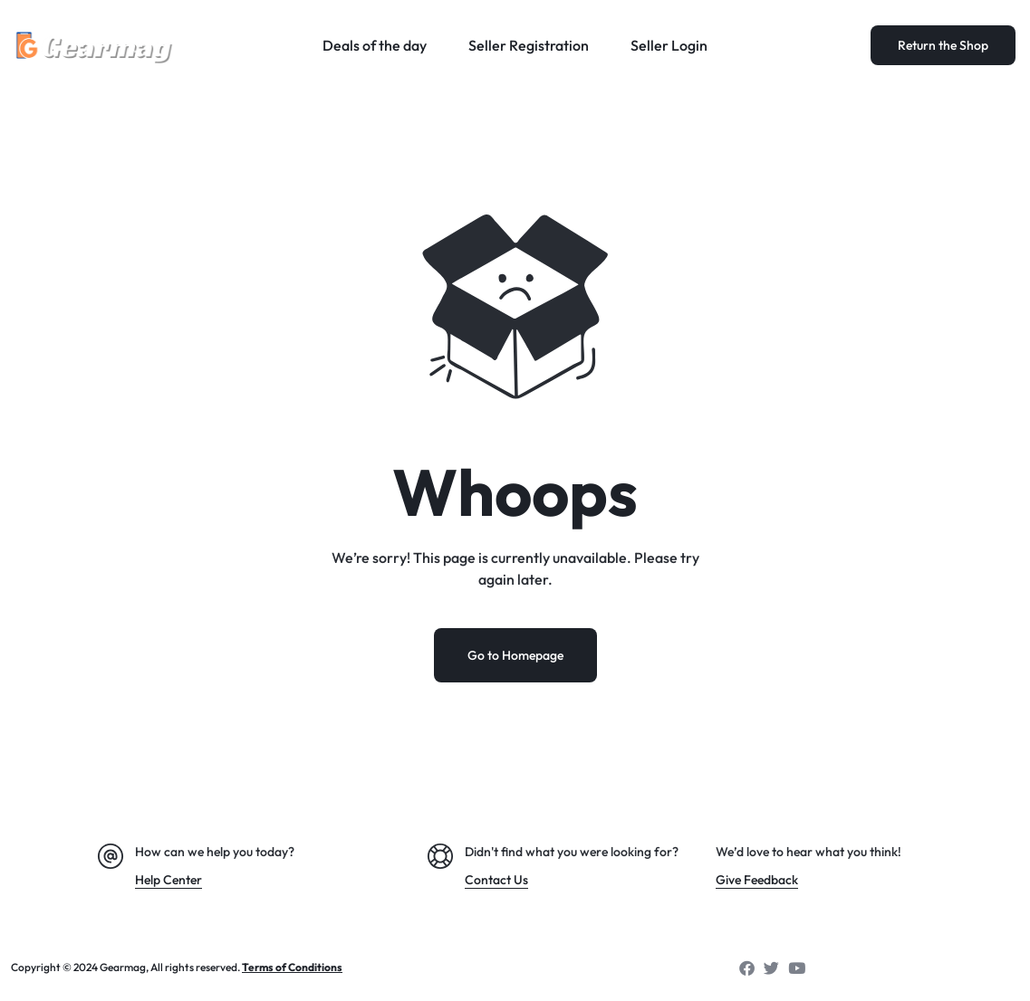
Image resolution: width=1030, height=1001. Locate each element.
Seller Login (669, 45)
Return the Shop (943, 45)
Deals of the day (374, 45)
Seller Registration (528, 45)
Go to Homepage (515, 655)
